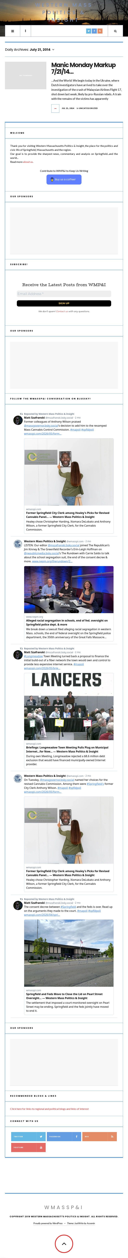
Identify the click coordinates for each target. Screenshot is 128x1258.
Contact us (62, 311)
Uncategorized (88, 108)
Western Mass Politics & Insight (64, 13)
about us (28, 161)
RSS (101, 1136)
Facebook (65, 1136)
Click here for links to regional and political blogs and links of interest (49, 1108)
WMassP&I (64, 1207)
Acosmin (91, 1223)
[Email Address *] (64, 294)
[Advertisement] (64, 230)
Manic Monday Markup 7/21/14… (83, 68)
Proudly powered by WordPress (47, 1223)
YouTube (30, 1147)
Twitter (30, 1136)
